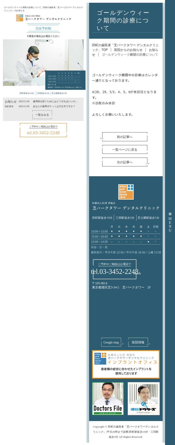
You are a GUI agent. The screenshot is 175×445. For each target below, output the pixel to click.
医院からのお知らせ (128, 49)
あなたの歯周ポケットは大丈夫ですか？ (54, 106)
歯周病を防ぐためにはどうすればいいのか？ (54, 101)
